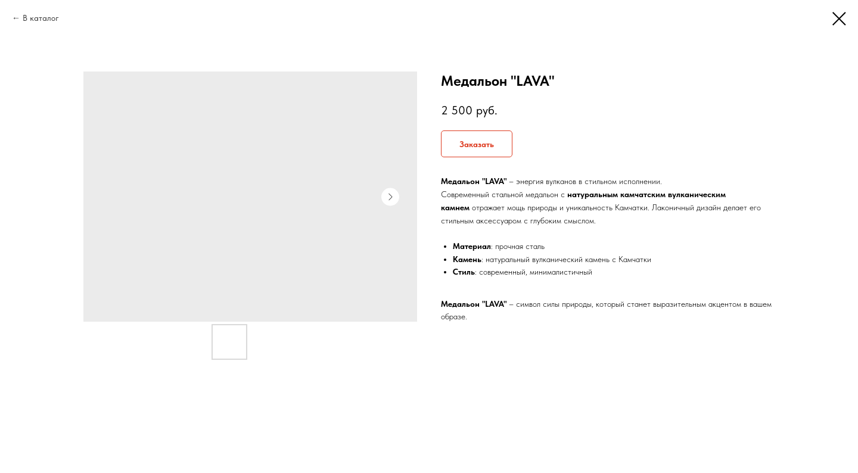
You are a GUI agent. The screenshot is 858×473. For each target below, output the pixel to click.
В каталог (41, 18)
